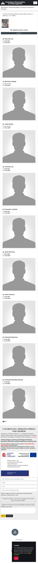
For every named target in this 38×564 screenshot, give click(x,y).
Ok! (16, 558)
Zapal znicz (19, 33)
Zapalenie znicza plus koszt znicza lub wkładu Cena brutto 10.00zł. (18, 504)
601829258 (34, 437)
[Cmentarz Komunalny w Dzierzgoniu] (15, 3)
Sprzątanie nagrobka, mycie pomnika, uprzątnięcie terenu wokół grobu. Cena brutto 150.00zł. (18, 499)
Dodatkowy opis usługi (6, 506)
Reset (3, 515)
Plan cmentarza (19, 539)
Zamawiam (9, 515)
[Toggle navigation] (35, 2)
